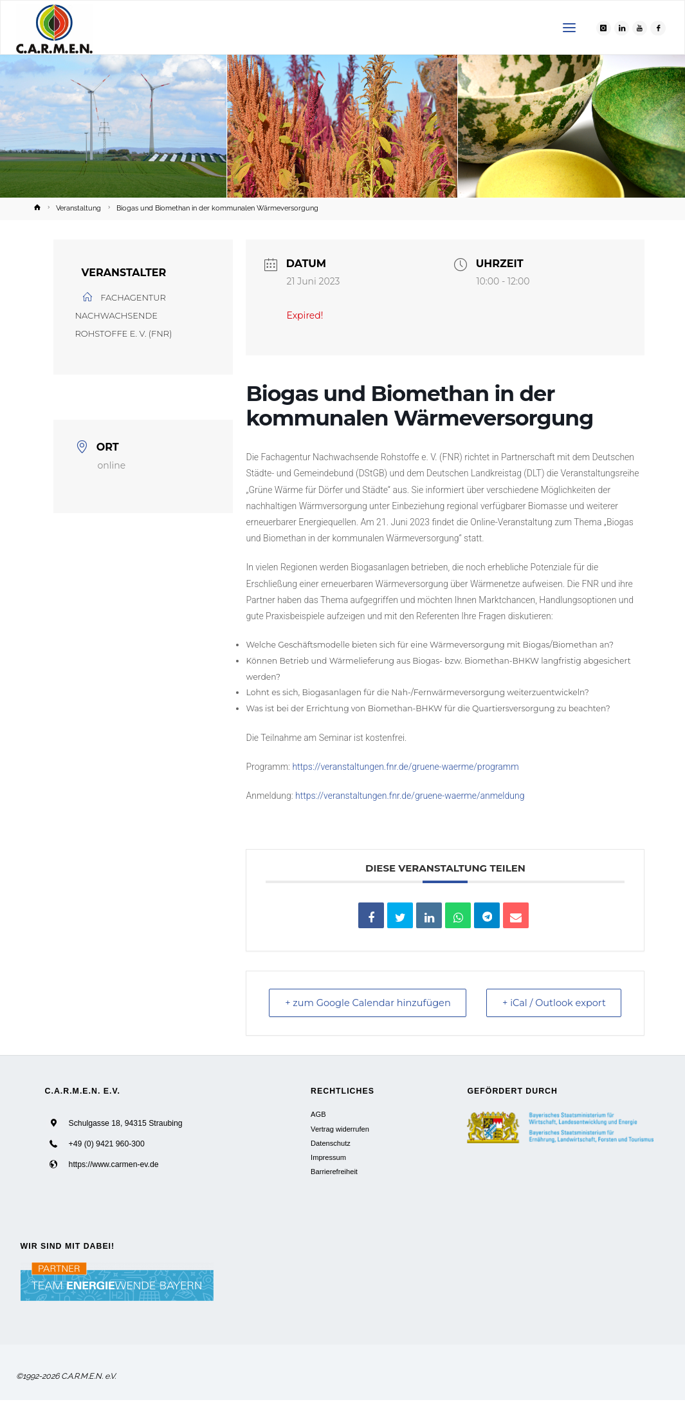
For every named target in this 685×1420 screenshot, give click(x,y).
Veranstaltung (78, 208)
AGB (318, 1134)
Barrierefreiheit (334, 1191)
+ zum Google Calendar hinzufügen (335, 1013)
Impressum (328, 1177)
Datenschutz (331, 1163)
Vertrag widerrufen (340, 1149)
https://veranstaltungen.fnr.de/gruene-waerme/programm (405, 766)
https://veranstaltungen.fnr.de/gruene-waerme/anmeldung (409, 795)
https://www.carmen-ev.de (113, 1184)
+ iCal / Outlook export (591, 1013)
